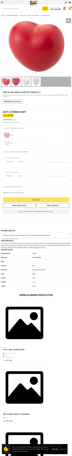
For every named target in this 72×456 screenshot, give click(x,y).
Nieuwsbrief (40, 410)
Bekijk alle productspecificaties (11, 122)
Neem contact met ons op (12, 101)
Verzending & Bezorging (8, 433)
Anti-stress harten (33, 15)
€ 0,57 (7, 340)
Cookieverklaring (41, 430)
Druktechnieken (41, 416)
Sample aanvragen (6, 430)
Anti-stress (23, 15)
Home (3, 15)
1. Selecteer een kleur (13, 128)
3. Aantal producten (12, 179)
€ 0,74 (42, 336)
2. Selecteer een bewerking (15, 144)
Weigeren (63, 449)
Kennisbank (40, 413)
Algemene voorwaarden (44, 427)
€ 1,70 (7, 392)
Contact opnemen (6, 427)
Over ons (39, 407)
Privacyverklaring (42, 433)
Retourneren (4, 436)
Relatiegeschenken (12, 15)
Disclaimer (40, 436)
